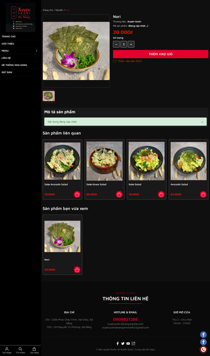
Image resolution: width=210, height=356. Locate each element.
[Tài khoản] (7, 350)
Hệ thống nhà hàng (14, 65)
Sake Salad (135, 184)
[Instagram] (133, 343)
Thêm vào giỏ (161, 54)
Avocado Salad (179, 184)
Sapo (152, 349)
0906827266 (125, 319)
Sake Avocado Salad (56, 184)
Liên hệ (6, 58)
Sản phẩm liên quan (62, 133)
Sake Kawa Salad (96, 184)
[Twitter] (123, 343)
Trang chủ (9, 36)
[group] (76, 50)
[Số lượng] (123, 44)
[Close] (202, 122)
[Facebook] (117, 343)
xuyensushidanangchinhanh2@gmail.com (125, 327)
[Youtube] (128, 343)
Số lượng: (118, 37)
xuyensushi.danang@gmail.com (125, 323)
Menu (20, 50)
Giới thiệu (8, 43)
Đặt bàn (7, 72)
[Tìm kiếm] (20, 350)
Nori (46, 259)
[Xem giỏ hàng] (34, 350)
